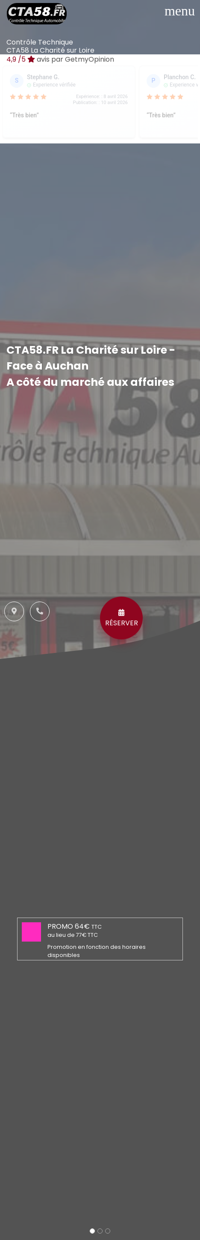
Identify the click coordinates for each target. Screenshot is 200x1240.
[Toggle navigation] (179, 11)
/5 (60, 59)
